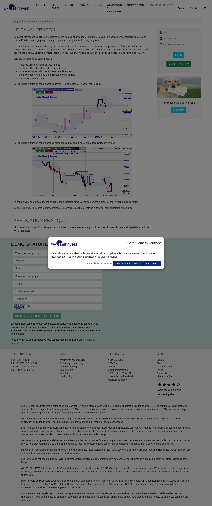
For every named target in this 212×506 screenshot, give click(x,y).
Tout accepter (153, 263)
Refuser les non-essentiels (128, 263)
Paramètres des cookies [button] (99, 263)
